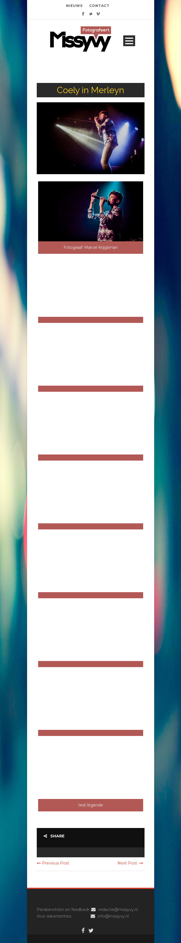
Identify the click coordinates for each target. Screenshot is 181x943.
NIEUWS (74, 6)
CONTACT (99, 6)
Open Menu (129, 40)
